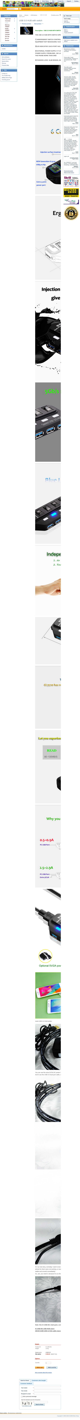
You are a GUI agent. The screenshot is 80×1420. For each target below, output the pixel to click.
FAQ (53, 1)
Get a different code (26, 1405)
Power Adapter (7, 29)
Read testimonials (68, 171)
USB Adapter (34, 15)
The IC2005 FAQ (6, 75)
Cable (6, 23)
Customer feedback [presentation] (26, 1383)
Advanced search (26, 9)
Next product (38, 24)
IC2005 (3, 48)
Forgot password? (68, 32)
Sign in (65, 29)
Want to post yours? (69, 172)
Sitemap (4, 63)
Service (7, 40)
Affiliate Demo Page (7, 77)
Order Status (45, 1)
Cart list (66, 21)
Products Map (5, 65)
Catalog (76, 1)
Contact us (4, 73)
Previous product (25, 24)
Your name (24, 1388)
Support (69, 1)
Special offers (5, 61)
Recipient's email (25, 1394)
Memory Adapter (7, 25)
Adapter (26, 15)
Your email (24, 1391)
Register (66, 31)
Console (7, 34)
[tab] (24, 1380)
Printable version (55, 15)
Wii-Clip (7, 36)
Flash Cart (8, 19)
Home (20, 15)
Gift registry (67, 22)
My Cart (37, 1)
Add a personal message (28, 1396)
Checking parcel (6, 79)
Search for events (6, 59)
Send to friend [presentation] (25, 1380)
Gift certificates (5, 57)
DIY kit (7, 38)
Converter (7, 21)
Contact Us (60, 1)
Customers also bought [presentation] (39, 1380)
